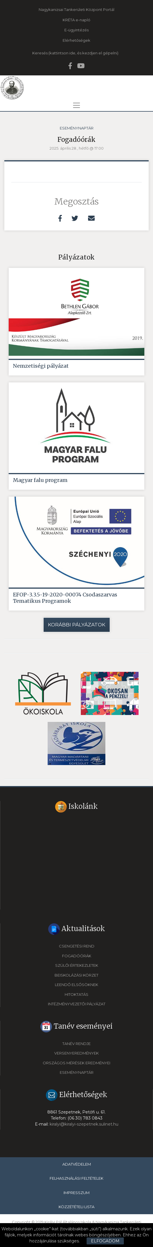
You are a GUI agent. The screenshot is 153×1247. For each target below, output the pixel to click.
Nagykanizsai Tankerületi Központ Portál (76, 9)
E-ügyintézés (76, 30)
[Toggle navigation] (76, 105)
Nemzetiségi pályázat (41, 366)
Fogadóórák (76, 956)
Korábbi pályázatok (76, 625)
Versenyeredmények (76, 1053)
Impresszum (76, 1192)
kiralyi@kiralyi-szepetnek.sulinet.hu (84, 1124)
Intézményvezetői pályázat (76, 1004)
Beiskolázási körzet (76, 975)
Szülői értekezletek (76, 965)
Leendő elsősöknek (76, 984)
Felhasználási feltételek (76, 1178)
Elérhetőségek (76, 40)
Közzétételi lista (76, 1206)
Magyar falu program (40, 480)
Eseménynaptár (77, 128)
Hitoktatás (76, 994)
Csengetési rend (76, 946)
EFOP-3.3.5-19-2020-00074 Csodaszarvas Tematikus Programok (65, 598)
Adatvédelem (76, 1164)
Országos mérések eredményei (76, 1063)
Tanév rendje (76, 1043)
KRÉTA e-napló (76, 20)
